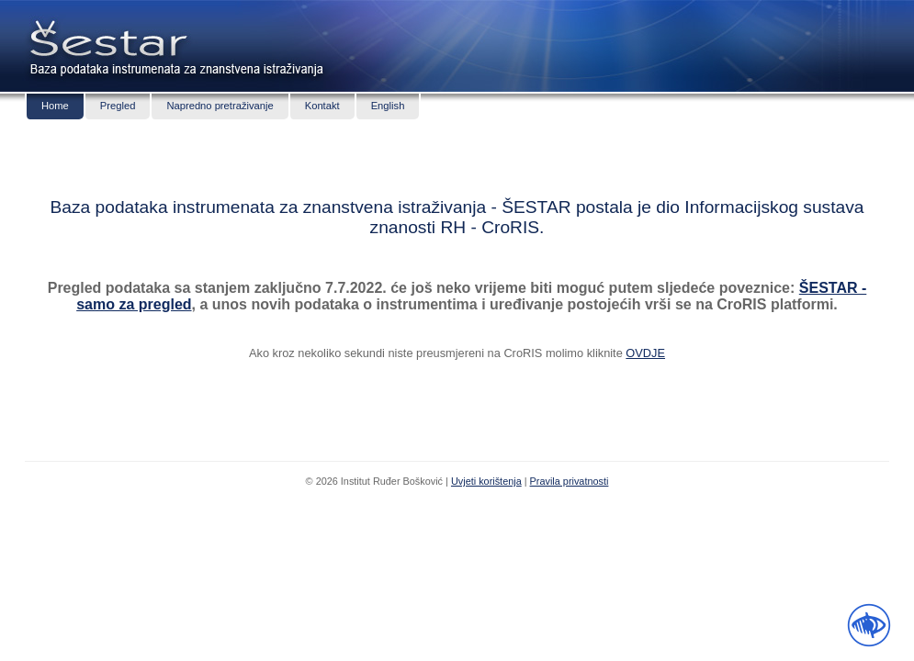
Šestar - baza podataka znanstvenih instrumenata (106, 36)
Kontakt (322, 105)
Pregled (118, 105)
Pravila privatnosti (569, 481)
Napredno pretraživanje (219, 105)
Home (55, 105)
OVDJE (645, 353)
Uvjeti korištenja (486, 481)
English (388, 105)
